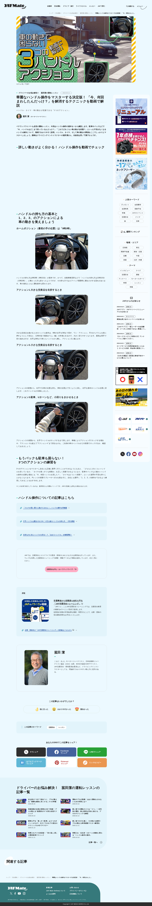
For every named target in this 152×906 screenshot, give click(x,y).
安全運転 (57, 6)
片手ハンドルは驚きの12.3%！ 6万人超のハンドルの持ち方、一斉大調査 (49, 521)
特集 (123, 213)
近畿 (125, 256)
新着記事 (49, 887)
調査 (137, 274)
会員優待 (138, 205)
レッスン (62, 727)
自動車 (49, 6)
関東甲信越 (125, 252)
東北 (137, 247)
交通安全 (52, 727)
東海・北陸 (138, 252)
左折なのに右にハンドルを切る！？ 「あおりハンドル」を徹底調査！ (47, 535)
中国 (137, 256)
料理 (125, 283)
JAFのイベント (138, 213)
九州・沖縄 (138, 260)
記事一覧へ (93, 842)
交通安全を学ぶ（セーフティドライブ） (61, 569)
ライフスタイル (81, 6)
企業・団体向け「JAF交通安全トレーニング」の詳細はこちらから (49, 630)
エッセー (92, 6)
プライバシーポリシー (77, 891)
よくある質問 (51, 894)
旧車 (137, 221)
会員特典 (125, 209)
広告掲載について (76, 894)
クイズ (137, 217)
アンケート (123, 279)
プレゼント (125, 205)
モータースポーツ (137, 279)
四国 (125, 260)
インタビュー (125, 270)
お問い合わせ (74, 887)
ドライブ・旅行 (68, 6)
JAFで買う (101, 6)
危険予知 (138, 209)
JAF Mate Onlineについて (55, 891)
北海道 (125, 247)
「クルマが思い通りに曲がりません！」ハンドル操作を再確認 (45, 508)
